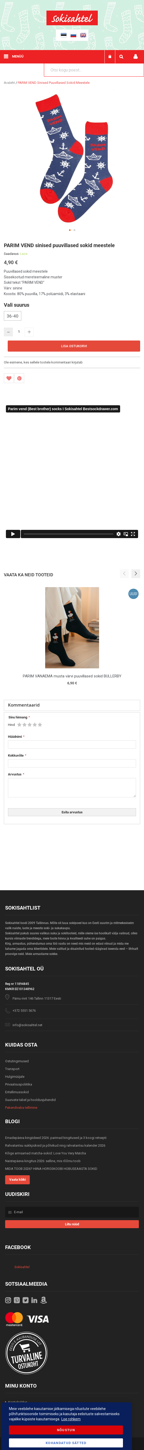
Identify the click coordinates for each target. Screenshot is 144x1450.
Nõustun (66, 1430)
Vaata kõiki (17, 1179)
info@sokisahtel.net (27, 1025)
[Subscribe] (72, 1224)
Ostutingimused (17, 1061)
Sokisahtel (22, 1267)
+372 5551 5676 (24, 1010)
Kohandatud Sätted (66, 1443)
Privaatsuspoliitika (18, 1084)
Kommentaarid (24, 705)
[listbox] (72, 316)
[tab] (72, 705)
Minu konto (135, 56)
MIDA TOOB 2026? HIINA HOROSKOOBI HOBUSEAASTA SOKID (51, 1169)
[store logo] (72, 24)
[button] (70, 230)
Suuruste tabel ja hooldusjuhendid (30, 1100)
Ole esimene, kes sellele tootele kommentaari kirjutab (43, 362)
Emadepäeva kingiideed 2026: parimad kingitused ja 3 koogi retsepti (56, 1138)
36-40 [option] (12, 316)
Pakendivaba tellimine (21, 1107)
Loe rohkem (71, 1419)
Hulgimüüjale (14, 1077)
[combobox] (94, 70)
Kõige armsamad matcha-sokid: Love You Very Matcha (45, 1153)
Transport (12, 1069)
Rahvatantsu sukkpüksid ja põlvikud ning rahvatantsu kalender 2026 (55, 1145)
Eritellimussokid (17, 1092)
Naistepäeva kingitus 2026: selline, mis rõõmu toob (43, 1161)
